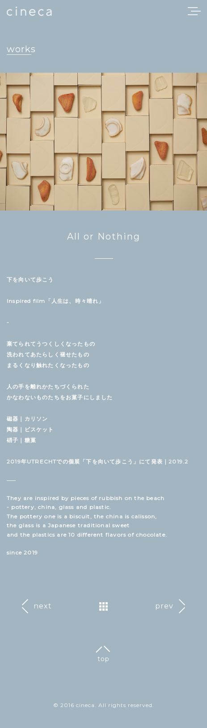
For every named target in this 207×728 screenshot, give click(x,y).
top (103, 659)
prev (164, 606)
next (43, 606)
